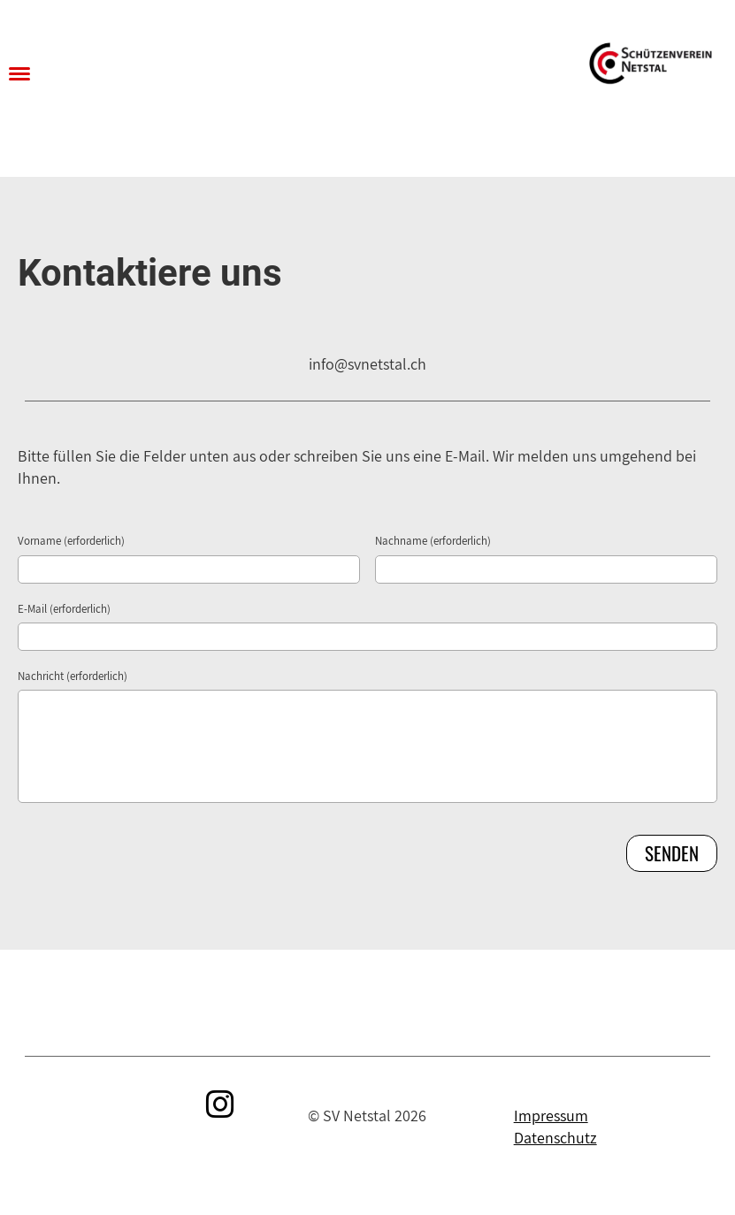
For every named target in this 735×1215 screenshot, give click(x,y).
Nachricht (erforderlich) (72, 676)
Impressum (551, 1115)
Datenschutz (555, 1137)
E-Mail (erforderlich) (64, 608)
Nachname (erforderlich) (433, 540)
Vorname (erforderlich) (71, 540)
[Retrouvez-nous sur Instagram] (220, 1104)
